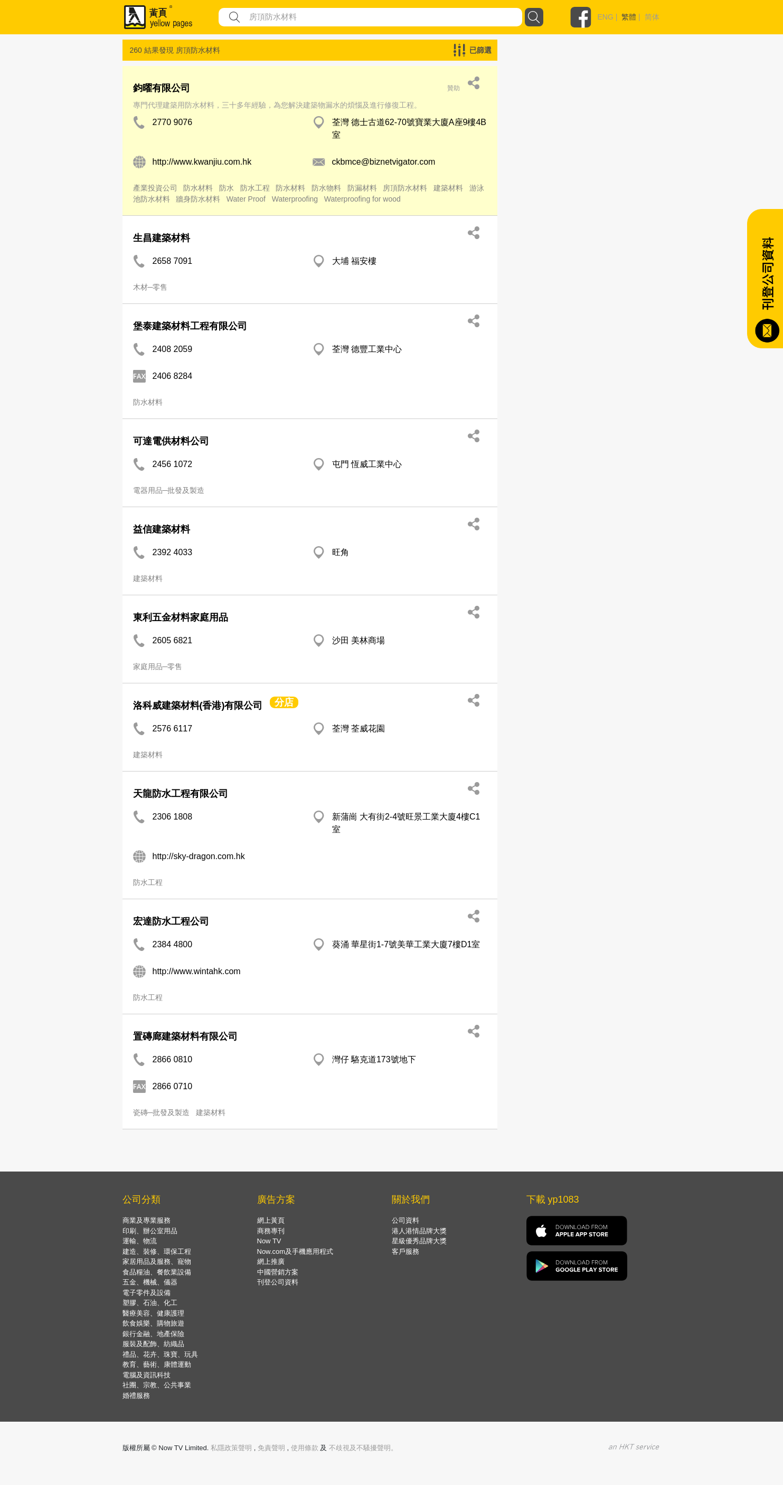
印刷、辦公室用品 (149, 1231)
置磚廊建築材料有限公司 (185, 1036)
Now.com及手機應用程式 (295, 1251)
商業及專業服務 (146, 1220)
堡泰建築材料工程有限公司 (190, 326)
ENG (606, 17)
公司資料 (405, 1220)
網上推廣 (271, 1261)
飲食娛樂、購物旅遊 (153, 1323)
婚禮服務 (136, 1396)
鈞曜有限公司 (161, 88)
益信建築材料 (161, 529)
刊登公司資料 (277, 1282)
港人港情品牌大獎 (419, 1231)
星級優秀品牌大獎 (419, 1241)
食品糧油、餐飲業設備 (156, 1272)
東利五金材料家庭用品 (180, 617)
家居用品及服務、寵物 (156, 1261)
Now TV (269, 1241)
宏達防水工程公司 (171, 921)
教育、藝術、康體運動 (156, 1364)
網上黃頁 (271, 1220)
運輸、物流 (139, 1241)
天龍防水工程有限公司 (180, 793)
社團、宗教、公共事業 (156, 1385)
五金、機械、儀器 (149, 1282)
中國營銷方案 (277, 1272)
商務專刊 (271, 1231)
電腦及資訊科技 (146, 1375)
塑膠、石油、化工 (149, 1303)
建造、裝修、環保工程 (156, 1251)
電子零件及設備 (146, 1293)
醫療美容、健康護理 (153, 1313)
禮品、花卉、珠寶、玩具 (160, 1354)
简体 (652, 17)
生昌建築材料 (161, 238)
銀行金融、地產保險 (153, 1334)
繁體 (628, 17)
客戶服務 (405, 1251)
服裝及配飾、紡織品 (153, 1344)
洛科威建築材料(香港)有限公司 (198, 705)
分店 (284, 702)
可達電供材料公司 (171, 441)
